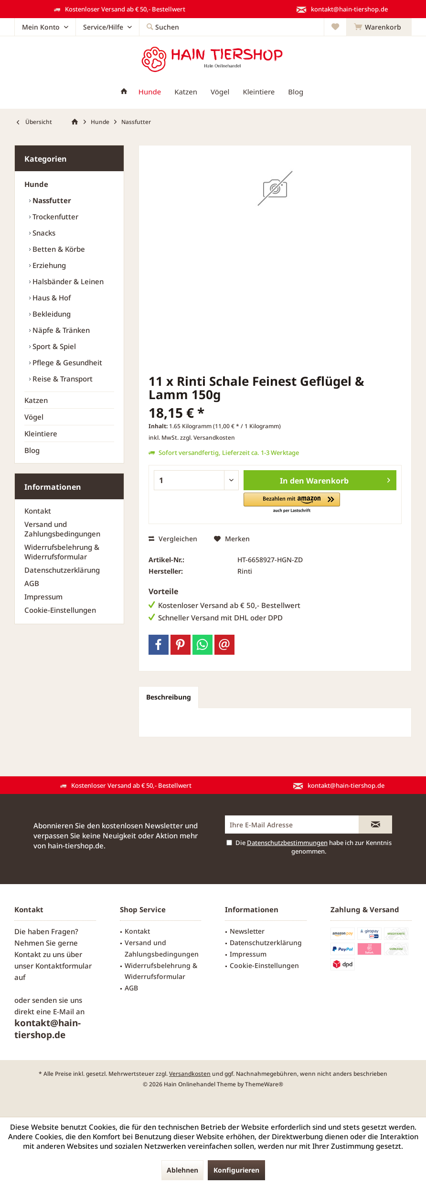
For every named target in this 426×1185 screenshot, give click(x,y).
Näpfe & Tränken (60, 330)
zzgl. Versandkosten (207, 437)
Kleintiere (40, 433)
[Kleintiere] (258, 92)
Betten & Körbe (58, 249)
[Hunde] (150, 92)
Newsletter (247, 931)
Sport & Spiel (53, 346)
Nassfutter (51, 200)
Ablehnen (182, 1170)
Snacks (43, 232)
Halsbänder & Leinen (67, 281)
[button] (292, 503)
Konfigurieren (236, 1170)
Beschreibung (168, 696)
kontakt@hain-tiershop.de (47, 1029)
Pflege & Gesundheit (66, 362)
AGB (31, 583)
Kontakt (37, 510)
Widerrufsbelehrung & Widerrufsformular (61, 551)
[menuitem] (379, 27)
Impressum (43, 596)
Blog (32, 450)
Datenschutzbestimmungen (287, 842)
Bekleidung (51, 314)
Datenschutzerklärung (62, 570)
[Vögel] (220, 92)
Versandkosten (190, 1074)
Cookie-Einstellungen (60, 610)
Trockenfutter (54, 216)
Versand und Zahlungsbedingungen (62, 528)
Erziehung (48, 265)
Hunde (36, 184)
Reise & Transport (62, 378)
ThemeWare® (264, 1084)
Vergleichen (173, 538)
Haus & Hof (51, 297)
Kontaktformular (63, 965)
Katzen (36, 400)
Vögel (33, 417)
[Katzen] (186, 92)
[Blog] (295, 92)
